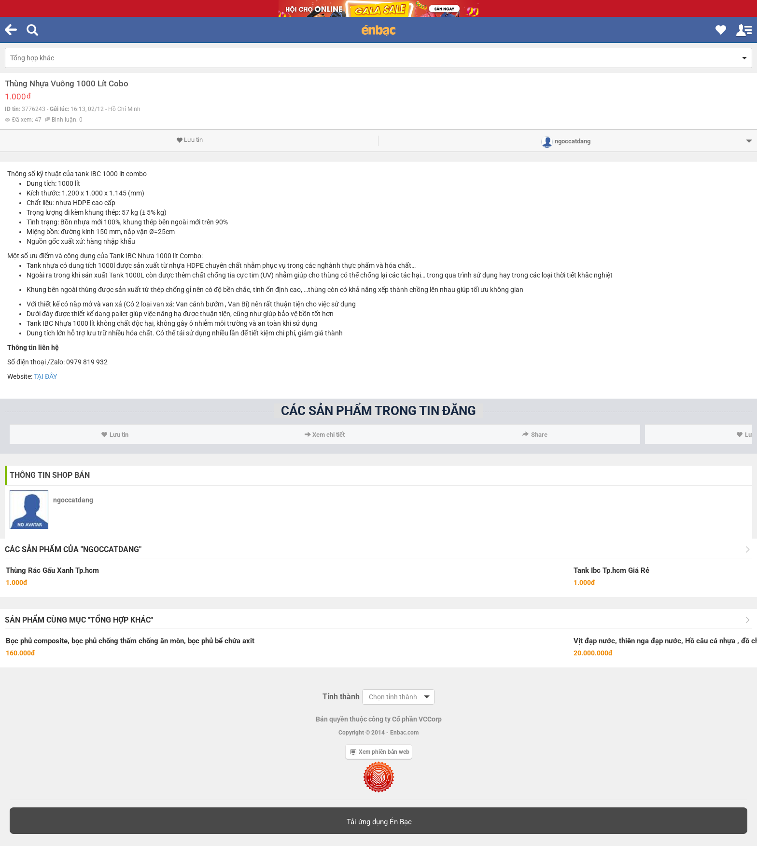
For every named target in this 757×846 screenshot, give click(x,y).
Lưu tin (189, 140)
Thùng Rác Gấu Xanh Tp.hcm (52, 570)
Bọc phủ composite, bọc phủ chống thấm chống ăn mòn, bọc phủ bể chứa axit (130, 641)
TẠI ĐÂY (45, 376)
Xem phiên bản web (379, 752)
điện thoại (31, 362)
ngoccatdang (73, 500)
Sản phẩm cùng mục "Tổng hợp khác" (79, 619)
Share (534, 434)
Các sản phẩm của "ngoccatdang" (73, 549)
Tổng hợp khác (32, 58)
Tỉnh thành (341, 696)
